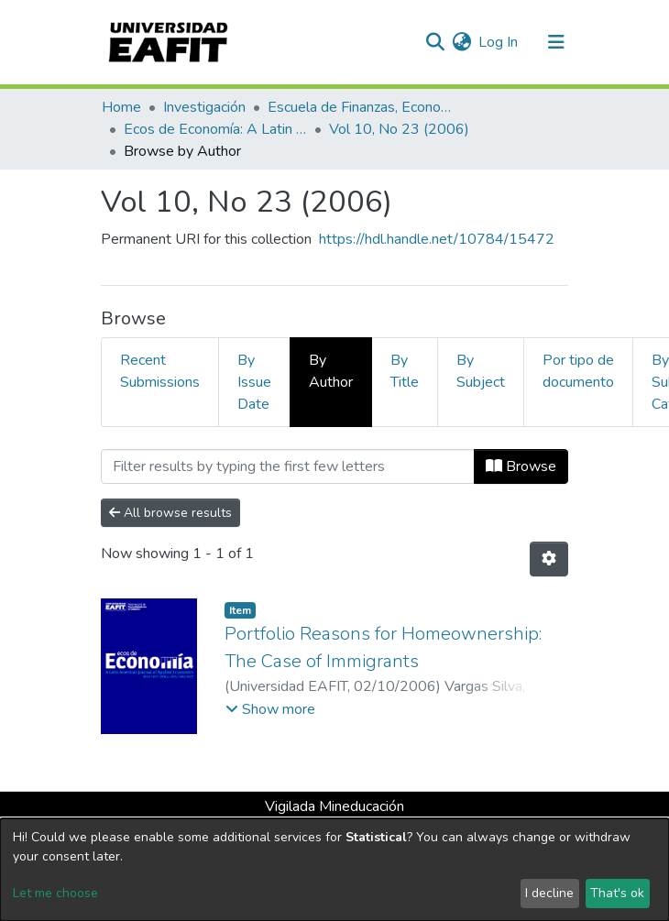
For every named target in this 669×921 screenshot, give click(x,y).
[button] (461, 42)
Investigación (204, 107)
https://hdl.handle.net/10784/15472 (436, 239)
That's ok (617, 893)
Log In (499, 42)
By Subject (480, 371)
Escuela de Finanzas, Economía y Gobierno (359, 107)
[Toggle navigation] (556, 42)
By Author (331, 371)
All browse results (170, 512)
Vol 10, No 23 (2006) (399, 129)
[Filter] (288, 466)
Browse (521, 466)
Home (121, 107)
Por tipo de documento (578, 371)
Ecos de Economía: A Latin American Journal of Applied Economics (215, 129)
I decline (549, 893)
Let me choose (55, 893)
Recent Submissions (160, 371)
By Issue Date (254, 382)
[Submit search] (434, 42)
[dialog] (334, 869)
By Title (404, 371)
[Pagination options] (549, 559)
